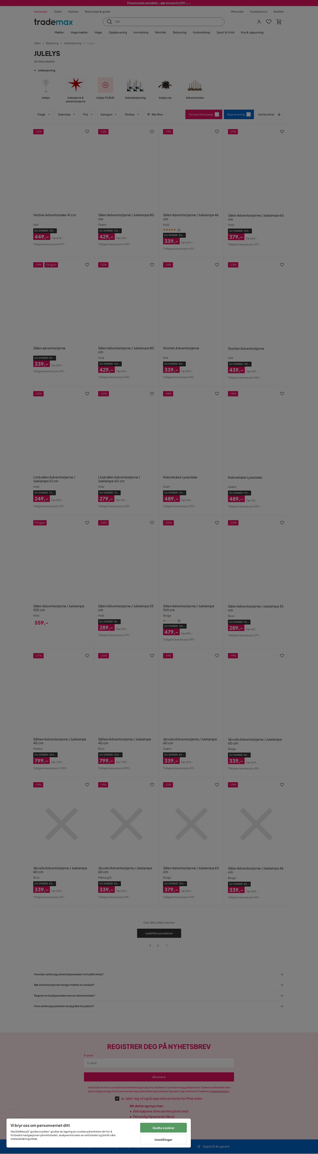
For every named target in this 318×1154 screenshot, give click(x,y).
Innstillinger (163, 1139)
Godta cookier (164, 1128)
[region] (98, 1133)
